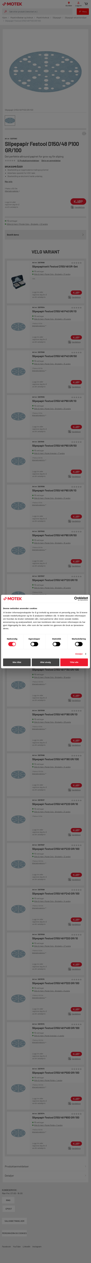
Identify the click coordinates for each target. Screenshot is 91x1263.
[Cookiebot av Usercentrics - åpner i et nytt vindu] (76, 599)
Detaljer (79, 654)
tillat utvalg (45, 662)
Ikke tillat (17, 662)
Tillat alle (74, 662)
